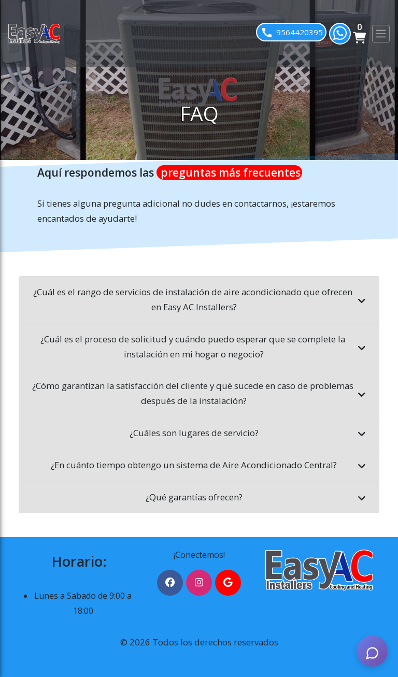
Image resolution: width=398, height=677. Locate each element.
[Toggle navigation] (381, 33)
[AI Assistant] (372, 651)
